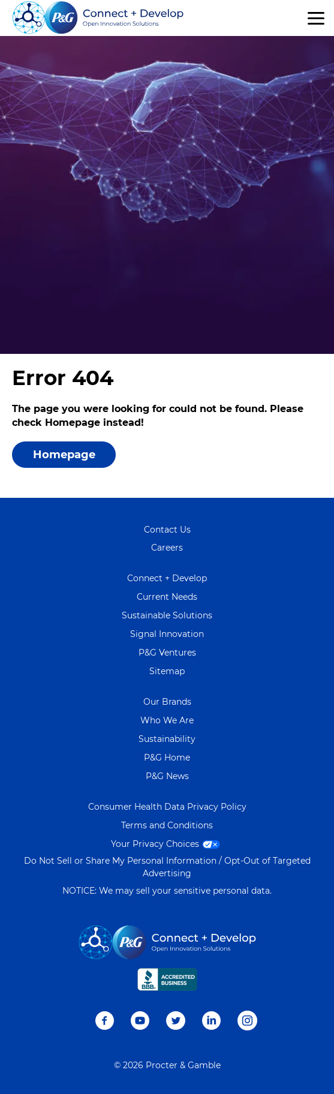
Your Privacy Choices (167, 843)
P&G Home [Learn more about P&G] (167, 757)
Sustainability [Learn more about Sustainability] (167, 739)
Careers (167, 547)
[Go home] (98, 18)
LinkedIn (211, 1020)
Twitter (175, 1020)
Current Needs (167, 596)
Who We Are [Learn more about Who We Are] (167, 720)
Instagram (247, 1020)
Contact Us (167, 529)
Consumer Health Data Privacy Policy (167, 806)
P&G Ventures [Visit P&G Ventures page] (167, 652)
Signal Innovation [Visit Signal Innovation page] (167, 634)
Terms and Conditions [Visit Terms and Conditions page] (167, 825)
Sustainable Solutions (167, 615)
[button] (316, 18)
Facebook (104, 1020)
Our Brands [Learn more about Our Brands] (167, 701)
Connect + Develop (167, 578)
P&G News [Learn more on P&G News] (167, 776)
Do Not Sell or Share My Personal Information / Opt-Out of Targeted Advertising (167, 867)
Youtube (140, 1020)
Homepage (64, 454)
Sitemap (167, 671)
